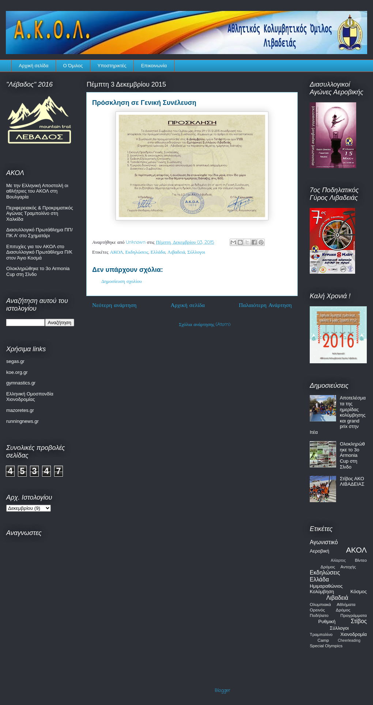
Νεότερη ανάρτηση (114, 305)
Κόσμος (358, 591)
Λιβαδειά (176, 252)
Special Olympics (326, 645)
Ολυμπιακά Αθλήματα (332, 604)
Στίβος (359, 621)
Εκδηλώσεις (136, 252)
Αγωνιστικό (324, 542)
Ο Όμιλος (73, 65)
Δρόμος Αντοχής (338, 566)
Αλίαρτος (338, 560)
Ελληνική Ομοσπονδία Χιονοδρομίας (29, 396)
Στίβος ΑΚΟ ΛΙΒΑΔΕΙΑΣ (352, 481)
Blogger (222, 690)
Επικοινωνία (154, 65)
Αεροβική (319, 551)
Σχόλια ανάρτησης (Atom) (204, 324)
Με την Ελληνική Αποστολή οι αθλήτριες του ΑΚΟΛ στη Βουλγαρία (37, 191)
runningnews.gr (22, 421)
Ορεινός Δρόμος (330, 609)
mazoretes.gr (20, 410)
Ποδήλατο (319, 615)
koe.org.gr (17, 372)
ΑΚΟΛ (116, 252)
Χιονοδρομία (353, 634)
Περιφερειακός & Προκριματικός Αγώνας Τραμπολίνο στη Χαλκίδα (39, 213)
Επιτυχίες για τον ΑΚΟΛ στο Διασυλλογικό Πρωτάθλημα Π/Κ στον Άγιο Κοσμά (39, 252)
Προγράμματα (353, 615)
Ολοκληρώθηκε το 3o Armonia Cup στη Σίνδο (352, 455)
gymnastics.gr (20, 383)
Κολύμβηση (322, 591)
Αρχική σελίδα (34, 65)
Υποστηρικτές (112, 65)
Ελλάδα (158, 252)
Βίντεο (361, 560)
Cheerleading (349, 640)
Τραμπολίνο (321, 634)
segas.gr (15, 361)
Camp (323, 640)
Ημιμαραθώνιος (326, 586)
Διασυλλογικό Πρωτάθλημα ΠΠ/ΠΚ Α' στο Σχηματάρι (39, 232)
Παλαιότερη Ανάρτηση (265, 305)
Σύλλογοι (196, 252)
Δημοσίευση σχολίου (121, 281)
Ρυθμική (326, 621)
